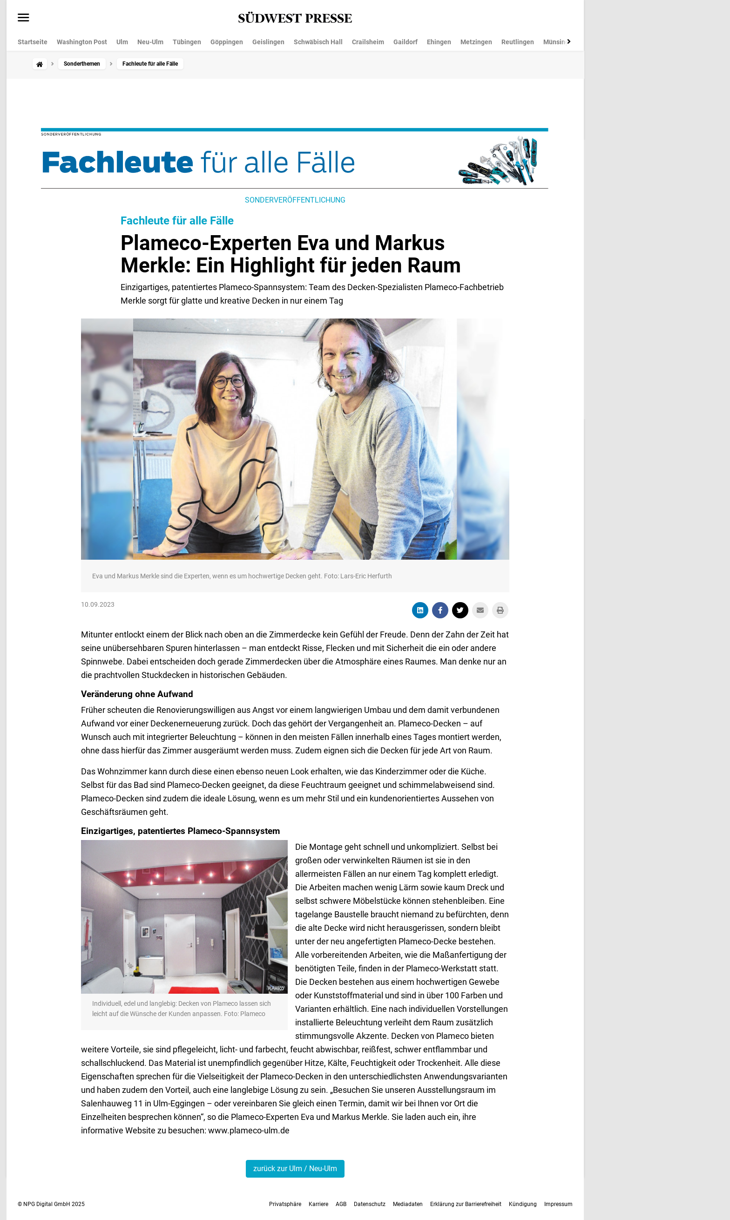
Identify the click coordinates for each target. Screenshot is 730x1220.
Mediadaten (408, 1204)
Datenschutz (369, 1204)
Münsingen (559, 42)
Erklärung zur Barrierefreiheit (465, 1204)
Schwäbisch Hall (318, 42)
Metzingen (476, 42)
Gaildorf (405, 42)
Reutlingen (517, 42)
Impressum (558, 1204)
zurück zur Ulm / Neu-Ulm (295, 1168)
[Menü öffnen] (23, 18)
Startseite (32, 42)
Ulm (122, 42)
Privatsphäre (285, 1204)
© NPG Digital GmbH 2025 (51, 1204)
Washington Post (82, 42)
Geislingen (268, 42)
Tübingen (187, 42)
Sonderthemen (82, 64)
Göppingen (226, 42)
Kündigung (523, 1204)
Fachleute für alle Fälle (177, 220)
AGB (341, 1204)
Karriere (318, 1204)
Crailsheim (368, 42)
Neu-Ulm (150, 42)
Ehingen (439, 42)
